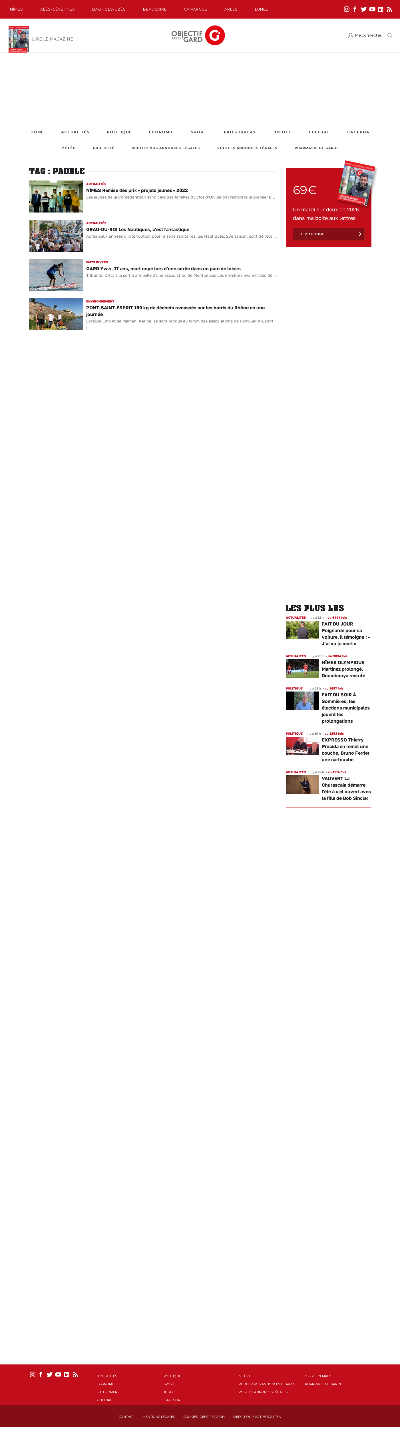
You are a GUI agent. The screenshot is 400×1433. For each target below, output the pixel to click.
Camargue (195, 9)
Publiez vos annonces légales (166, 148)
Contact (126, 1417)
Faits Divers (240, 132)
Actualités (75, 132)
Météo (68, 148)
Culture (319, 132)
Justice (282, 132)
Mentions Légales (159, 1417)
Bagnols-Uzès (109, 9)
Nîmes (16, 9)
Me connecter (368, 35)
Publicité (103, 148)
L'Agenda (358, 132)
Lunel (261, 9)
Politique (119, 132)
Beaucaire (155, 9)
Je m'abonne (311, 234)
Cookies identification (204, 1417)
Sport (199, 132)
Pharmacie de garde (317, 148)
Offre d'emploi (318, 1376)
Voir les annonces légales (247, 148)
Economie (161, 132)
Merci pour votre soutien (257, 1417)
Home (37, 132)
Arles (231, 9)
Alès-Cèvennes (57, 9)
